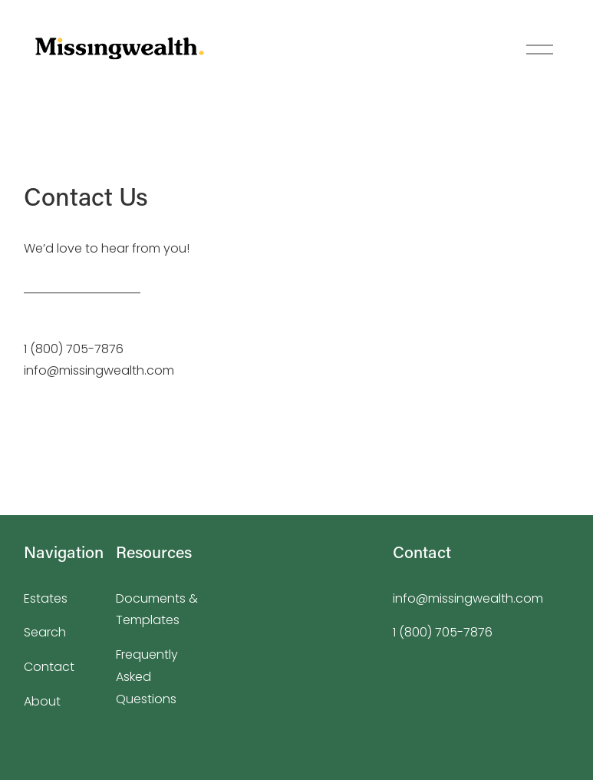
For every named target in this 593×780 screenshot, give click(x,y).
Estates (46, 598)
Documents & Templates (157, 610)
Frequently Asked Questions (147, 677)
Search (45, 632)
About (42, 701)
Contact (49, 667)
